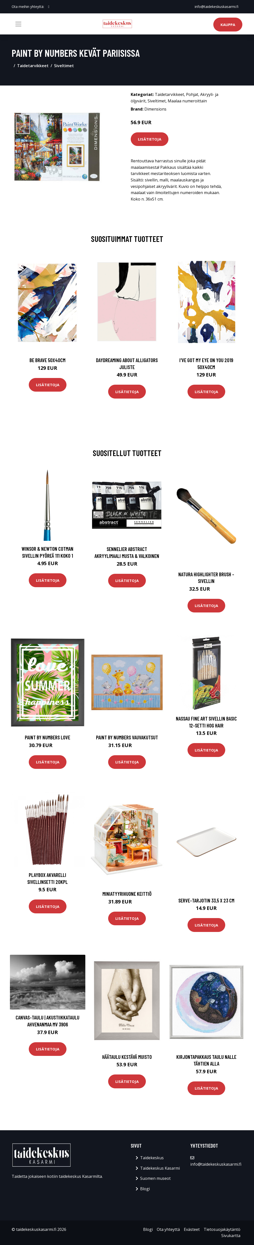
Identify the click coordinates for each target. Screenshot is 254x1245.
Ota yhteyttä (168, 1229)
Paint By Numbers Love (47, 737)
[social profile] (48, 6)
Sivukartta (230, 1235)
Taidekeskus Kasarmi (160, 1168)
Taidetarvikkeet (33, 65)
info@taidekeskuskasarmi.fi (216, 6)
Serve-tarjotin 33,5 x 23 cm (206, 900)
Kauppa (228, 24)
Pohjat (192, 94)
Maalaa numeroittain (187, 101)
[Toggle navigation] (18, 24)
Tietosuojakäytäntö (222, 1229)
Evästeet (192, 1229)
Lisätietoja (149, 139)
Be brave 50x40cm (47, 360)
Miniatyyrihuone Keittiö (127, 894)
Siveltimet (64, 65)
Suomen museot (155, 1178)
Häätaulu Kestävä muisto (127, 1057)
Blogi (145, 1188)
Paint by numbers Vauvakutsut (127, 737)
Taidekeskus (152, 1157)
